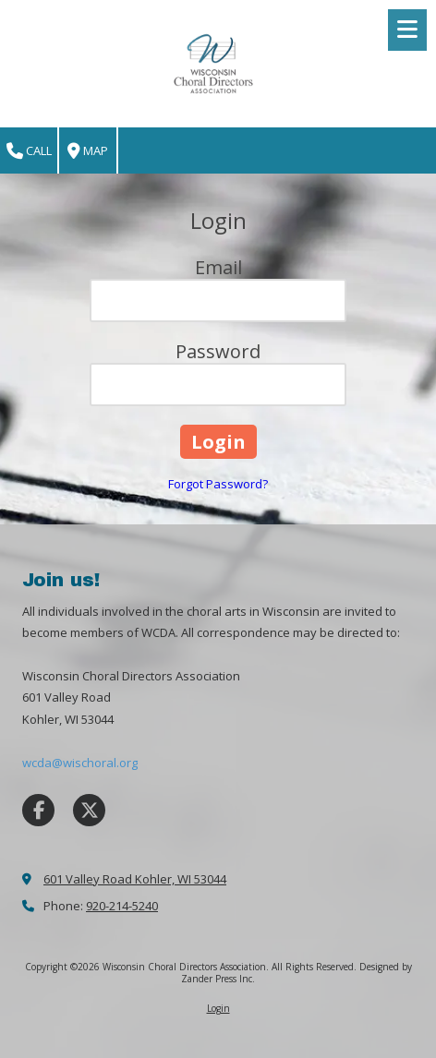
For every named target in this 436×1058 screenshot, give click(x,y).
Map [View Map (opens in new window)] (87, 151)
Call (29, 151)
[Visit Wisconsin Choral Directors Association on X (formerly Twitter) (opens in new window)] (89, 810)
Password (218, 351)
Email (218, 267)
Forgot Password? (218, 483)
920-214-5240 (122, 905)
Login (218, 1008)
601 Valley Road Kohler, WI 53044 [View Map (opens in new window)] (134, 879)
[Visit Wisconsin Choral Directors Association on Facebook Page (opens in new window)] (38, 810)
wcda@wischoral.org (80, 762)
